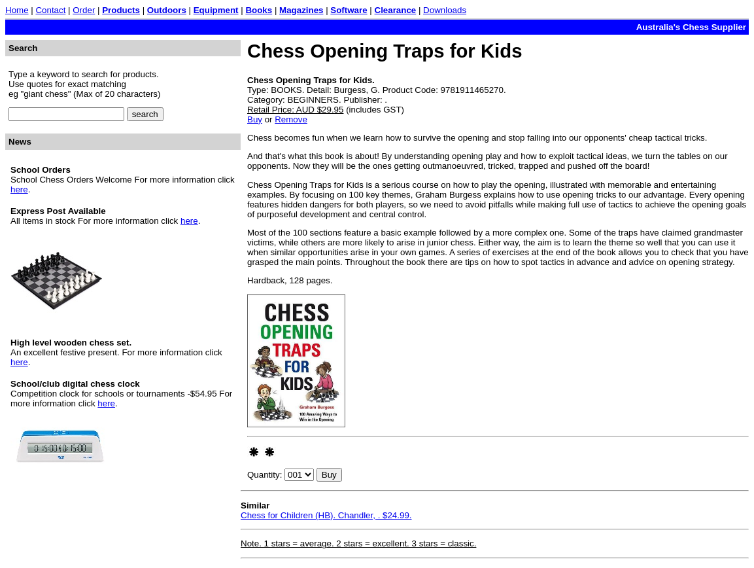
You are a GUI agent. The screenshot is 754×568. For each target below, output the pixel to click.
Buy (254, 119)
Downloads (444, 10)
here (19, 189)
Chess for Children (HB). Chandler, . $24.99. (326, 515)
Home (17, 10)
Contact (50, 10)
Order (84, 10)
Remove (291, 119)
